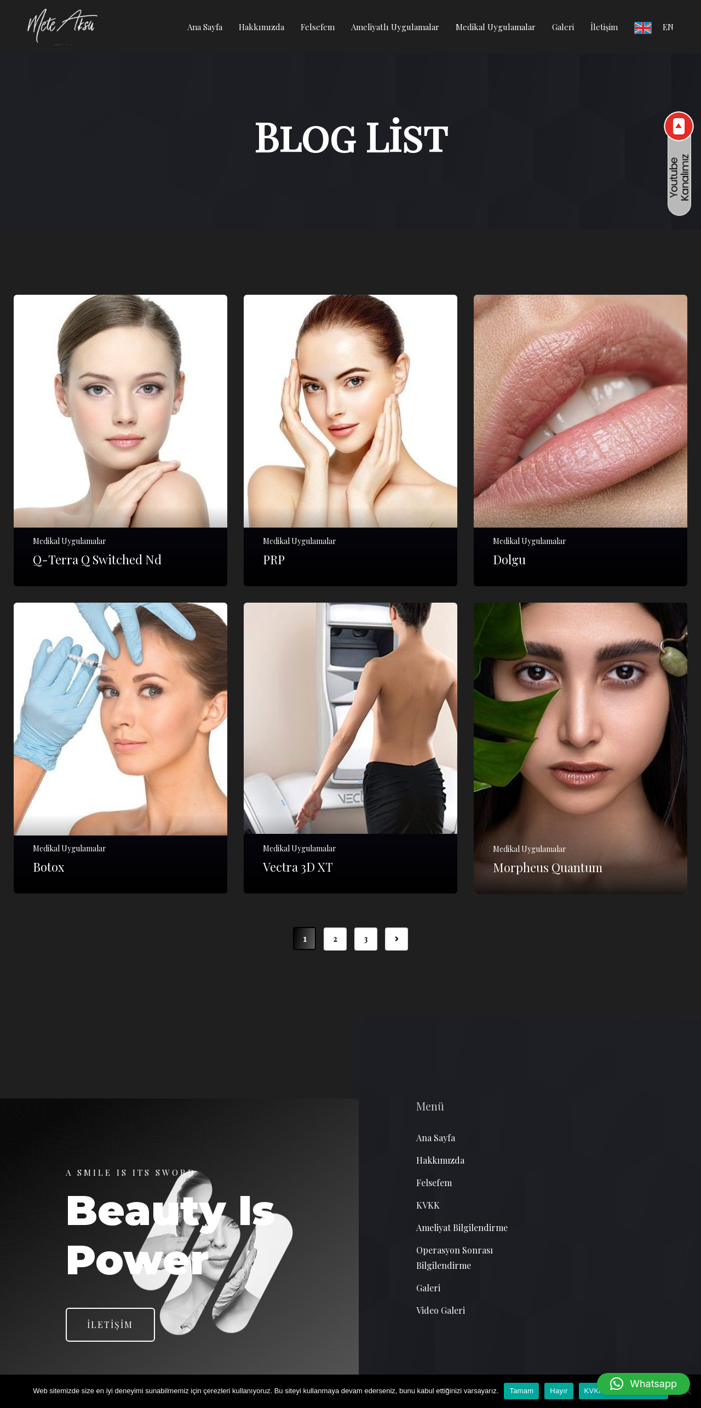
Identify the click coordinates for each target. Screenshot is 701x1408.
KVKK (428, 1205)
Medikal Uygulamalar (496, 26)
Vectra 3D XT (298, 868)
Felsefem (318, 26)
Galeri (563, 26)
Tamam (521, 1391)
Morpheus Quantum (547, 868)
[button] (643, 1384)
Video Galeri (440, 1311)
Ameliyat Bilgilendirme (462, 1228)
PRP (274, 560)
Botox (48, 868)
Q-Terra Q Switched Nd (97, 560)
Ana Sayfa (204, 26)
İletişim (604, 26)
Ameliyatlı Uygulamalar (395, 26)
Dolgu (509, 560)
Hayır (558, 1391)
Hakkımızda (261, 26)
